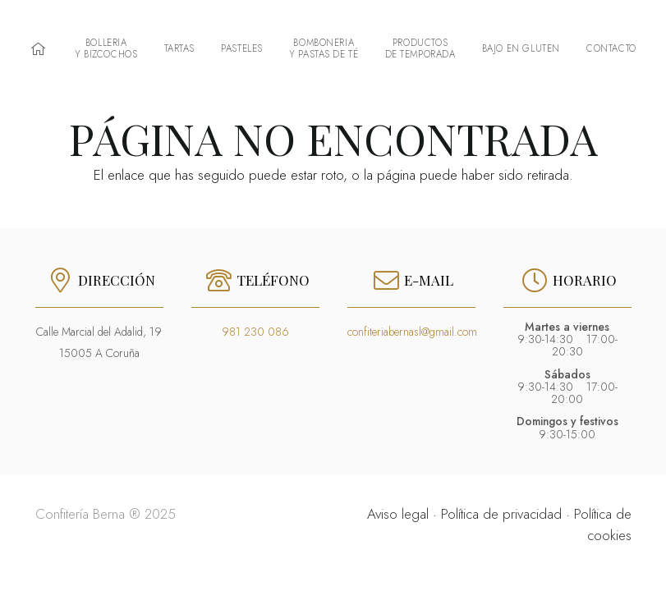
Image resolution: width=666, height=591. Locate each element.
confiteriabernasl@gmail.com (412, 331)
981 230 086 (255, 331)
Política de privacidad (501, 514)
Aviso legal (398, 514)
